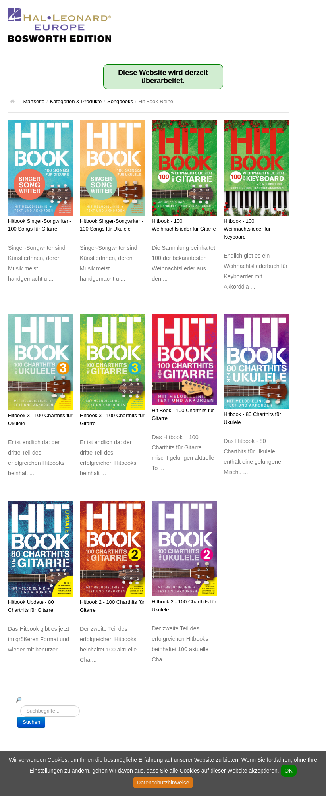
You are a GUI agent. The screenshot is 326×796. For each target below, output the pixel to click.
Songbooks (120, 101)
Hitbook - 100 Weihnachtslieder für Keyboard (247, 229)
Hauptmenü (312, 14)
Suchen (31, 722)
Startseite (33, 101)
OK (289, 770)
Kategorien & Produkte (76, 101)
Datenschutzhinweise (163, 782)
